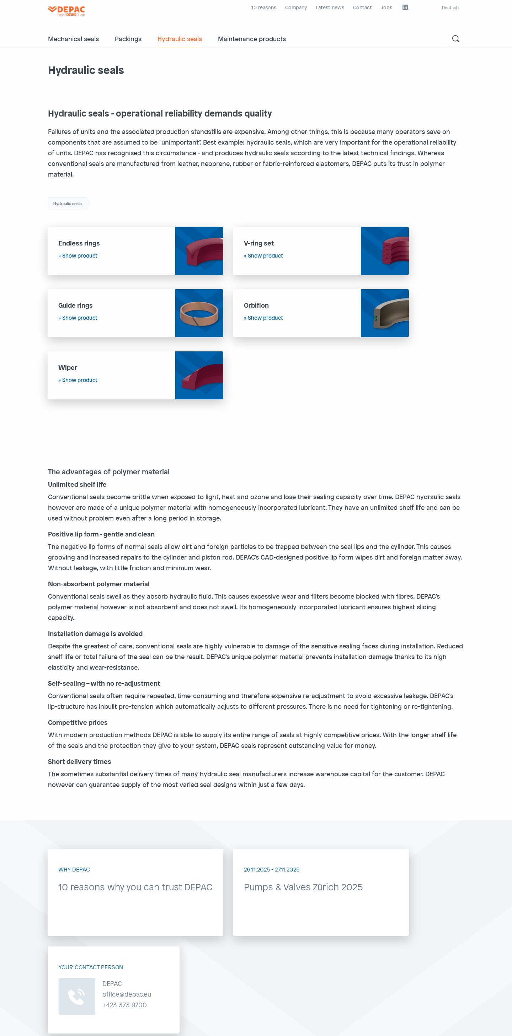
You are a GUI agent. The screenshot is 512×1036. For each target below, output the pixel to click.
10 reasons (263, 7)
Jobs (386, 7)
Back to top (443, 1025)
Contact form (410, 971)
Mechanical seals (73, 38)
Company (296, 7)
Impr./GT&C (61, 1025)
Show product (80, 255)
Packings (128, 38)
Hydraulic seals (180, 38)
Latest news (330, 7)
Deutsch (450, 7)
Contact (362, 7)
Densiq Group (229, 1025)
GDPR (85, 1025)
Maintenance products (252, 38)
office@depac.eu (214, 940)
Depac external (169, 1025)
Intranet (200, 1025)
